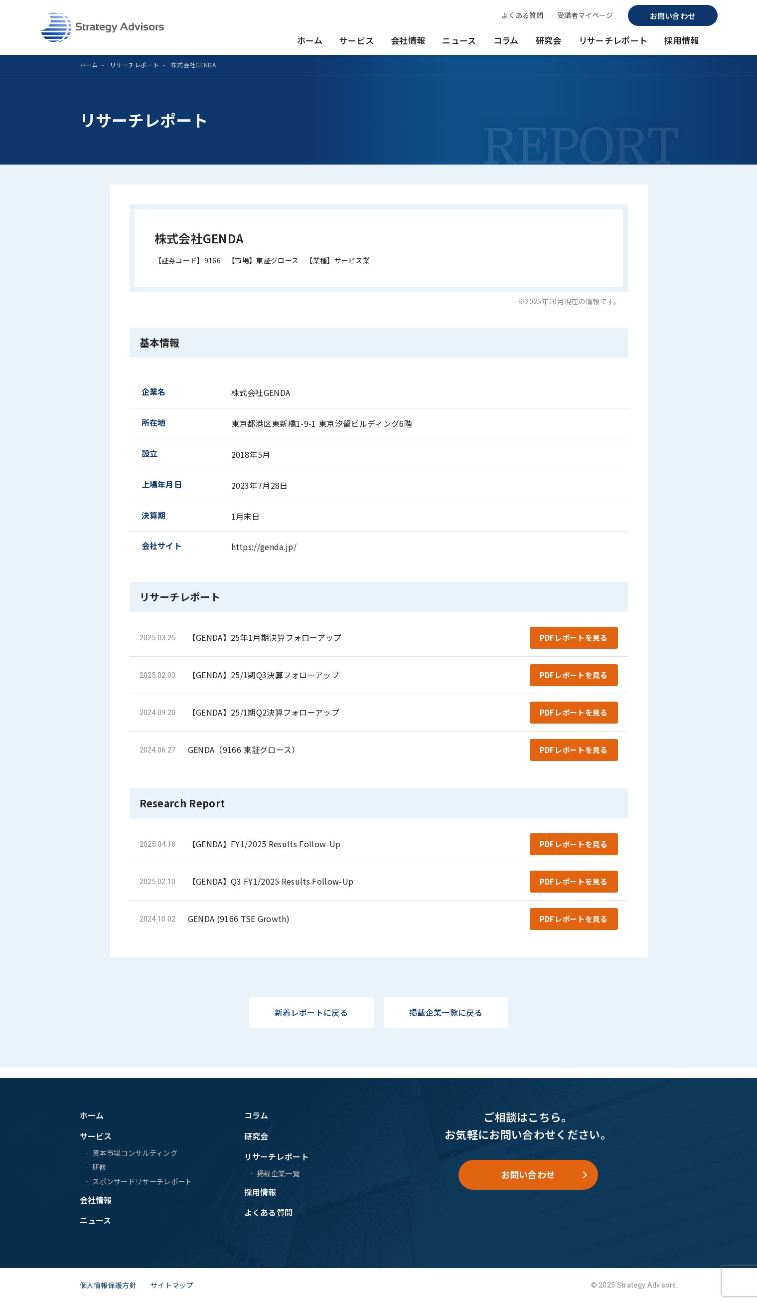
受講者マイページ (585, 15)
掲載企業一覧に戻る (445, 1023)
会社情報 (408, 40)
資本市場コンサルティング (134, 1152)
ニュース (459, 40)
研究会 (549, 40)
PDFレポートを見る (573, 638)
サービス (356, 40)
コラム (506, 40)
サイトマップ (172, 1285)
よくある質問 (522, 15)
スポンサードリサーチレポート (142, 1181)
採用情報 (681, 40)
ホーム (309, 40)
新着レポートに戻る (311, 1023)
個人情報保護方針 (108, 1285)
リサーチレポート (613, 40)
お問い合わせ (673, 15)
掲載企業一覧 (278, 1173)
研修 (99, 1166)
